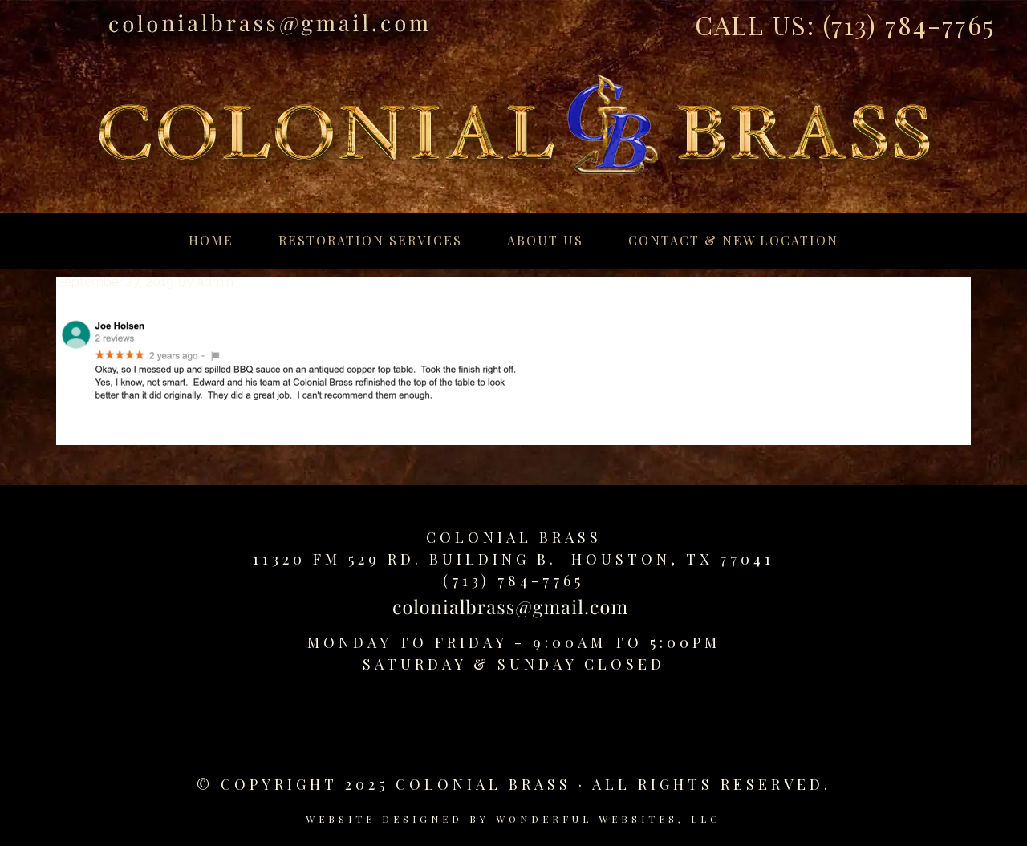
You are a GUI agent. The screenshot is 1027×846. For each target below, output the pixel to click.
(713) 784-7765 (909, 24)
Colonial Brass (514, 537)
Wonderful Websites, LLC (608, 818)
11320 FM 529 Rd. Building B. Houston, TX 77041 (513, 559)
